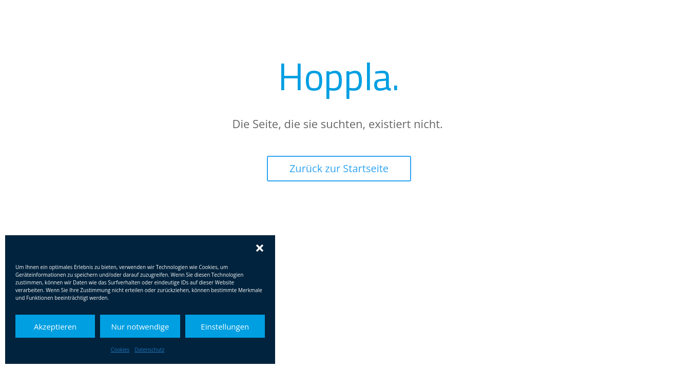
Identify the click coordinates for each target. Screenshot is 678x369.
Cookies (120, 349)
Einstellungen (225, 326)
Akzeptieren (55, 326)
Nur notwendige (140, 326)
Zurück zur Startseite (339, 168)
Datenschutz (149, 349)
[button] (260, 248)
